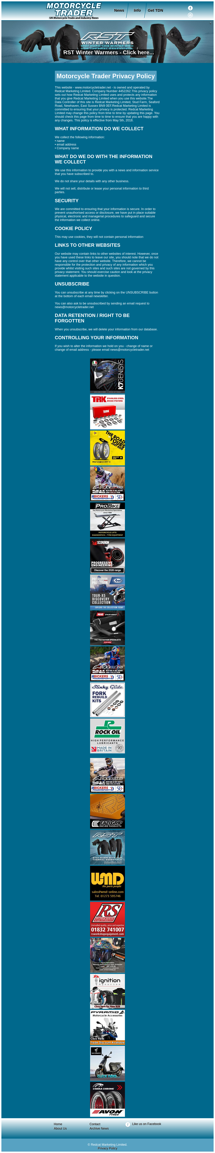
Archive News (99, 1128)
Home (58, 1124)
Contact (95, 1124)
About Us (60, 1128)
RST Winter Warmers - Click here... (107, 52)
